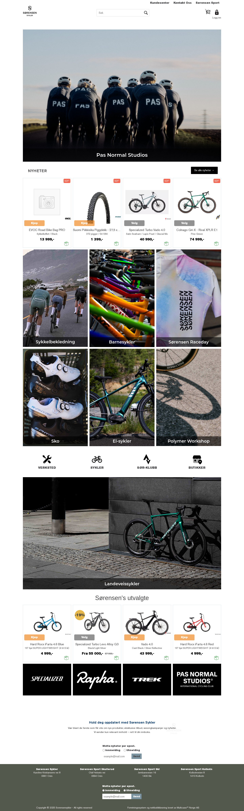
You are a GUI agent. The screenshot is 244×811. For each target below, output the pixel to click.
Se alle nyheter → (204, 170)
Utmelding (133, 750)
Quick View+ (53, 221)
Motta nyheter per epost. (119, 746)
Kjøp (34, 223)
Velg (134, 223)
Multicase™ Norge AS (188, 807)
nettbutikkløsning (158, 807)
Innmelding (112, 750)
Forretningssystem (136, 807)
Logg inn (216, 17)
